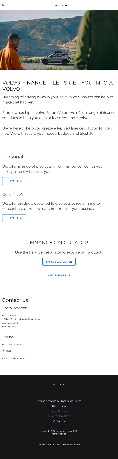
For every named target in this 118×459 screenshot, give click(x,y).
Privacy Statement (71, 444)
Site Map (56, 384)
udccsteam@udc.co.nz (14, 358)
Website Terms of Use (48, 444)
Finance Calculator (59, 261)
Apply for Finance (59, 275)
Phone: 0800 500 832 (59, 416)
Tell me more (14, 181)
